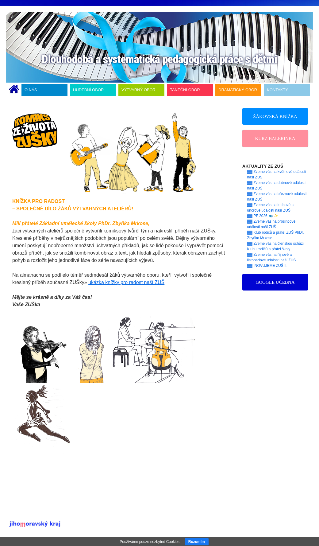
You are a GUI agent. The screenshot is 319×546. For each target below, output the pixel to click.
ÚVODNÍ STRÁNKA (14, 90)
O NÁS (31, 90)
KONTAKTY (277, 90)
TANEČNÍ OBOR (185, 90)
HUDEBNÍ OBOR (88, 90)
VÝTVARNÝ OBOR (138, 90)
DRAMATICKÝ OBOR (237, 90)
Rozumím (196, 542)
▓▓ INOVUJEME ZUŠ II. (267, 265)
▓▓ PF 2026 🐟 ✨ (263, 216)
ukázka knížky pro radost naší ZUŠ (126, 282)
